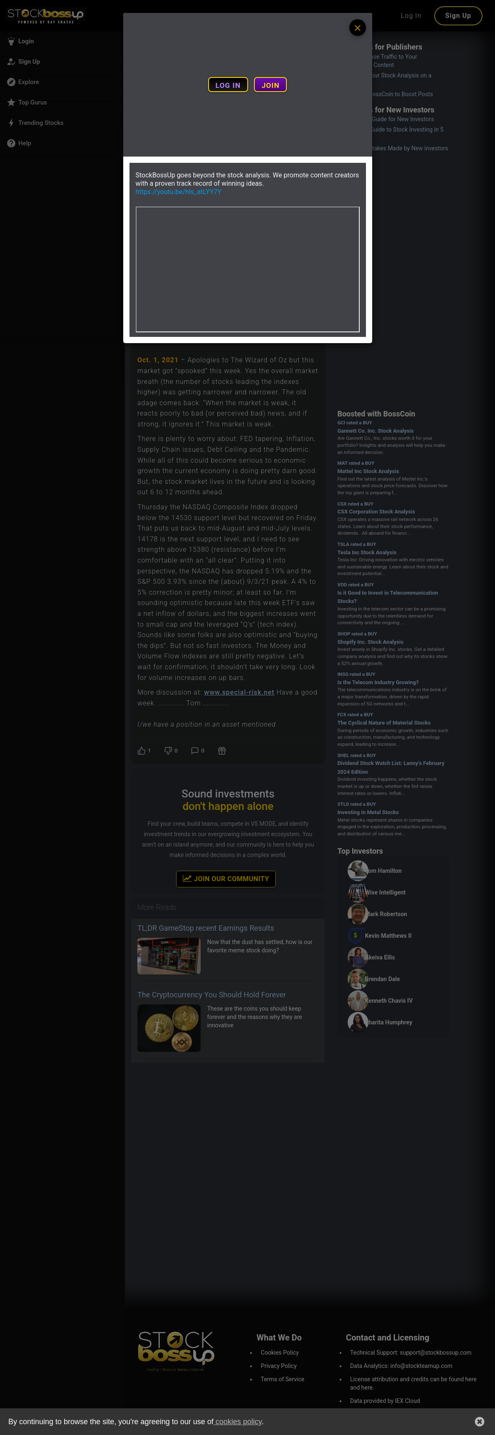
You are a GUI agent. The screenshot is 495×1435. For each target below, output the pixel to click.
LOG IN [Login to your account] (228, 85)
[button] (479, 1422)
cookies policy (238, 1422)
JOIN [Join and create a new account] (270, 85)
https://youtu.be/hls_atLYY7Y (178, 192)
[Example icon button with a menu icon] (357, 27)
